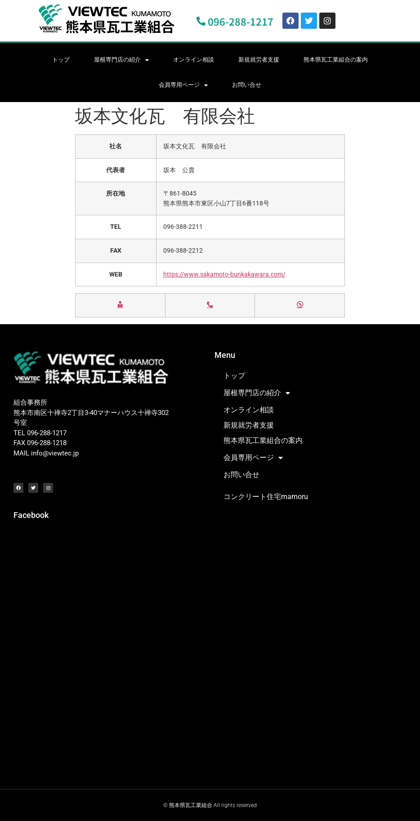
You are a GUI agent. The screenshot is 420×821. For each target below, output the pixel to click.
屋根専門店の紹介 (121, 60)
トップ (61, 59)
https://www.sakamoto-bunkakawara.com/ (224, 274)
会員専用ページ (183, 85)
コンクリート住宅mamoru (265, 496)
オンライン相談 (193, 59)
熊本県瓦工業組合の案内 (336, 59)
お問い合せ (246, 84)
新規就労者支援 (258, 59)
